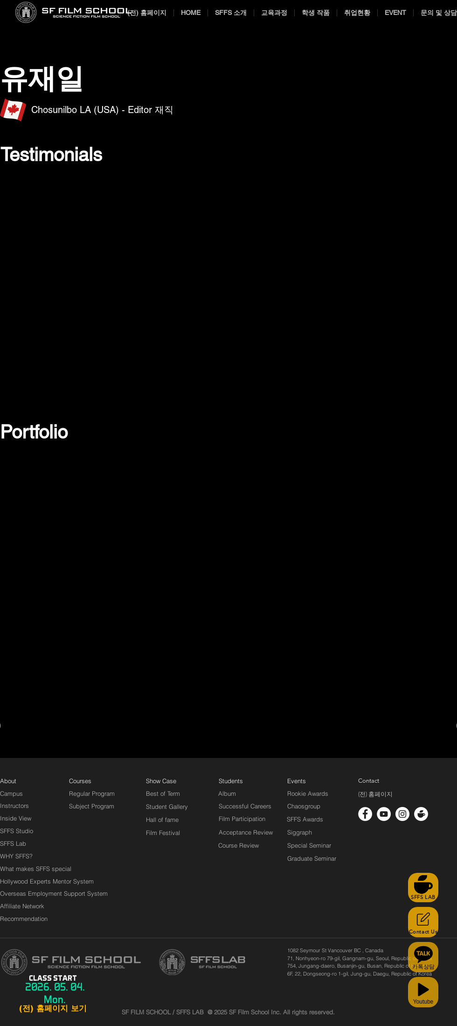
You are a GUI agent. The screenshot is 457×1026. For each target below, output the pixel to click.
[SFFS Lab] (13, 843)
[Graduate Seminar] (312, 858)
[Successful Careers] (245, 806)
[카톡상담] (423, 957)
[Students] (231, 780)
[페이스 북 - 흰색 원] (365, 814)
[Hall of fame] (162, 819)
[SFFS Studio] (16, 830)
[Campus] (11, 793)
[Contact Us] (423, 922)
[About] (8, 780)
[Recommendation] (24, 918)
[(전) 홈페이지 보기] (52, 1008)
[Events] (307, 780)
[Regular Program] (92, 793)
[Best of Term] (163, 793)
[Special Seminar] (309, 845)
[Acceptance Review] (247, 832)
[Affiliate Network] (24, 906)
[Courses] (91, 780)
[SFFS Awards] (305, 819)
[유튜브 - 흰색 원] (384, 814)
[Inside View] (16, 818)
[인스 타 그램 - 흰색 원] (402, 814)
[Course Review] (247, 845)
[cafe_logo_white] (421, 814)
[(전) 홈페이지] (375, 794)
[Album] (243, 793)
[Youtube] (423, 992)
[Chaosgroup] (304, 806)
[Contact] (369, 780)
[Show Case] (166, 780)
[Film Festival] (163, 832)
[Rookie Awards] (307, 793)
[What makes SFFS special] (35, 868)
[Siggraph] (299, 832)
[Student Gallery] (167, 806)
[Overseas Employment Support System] (54, 893)
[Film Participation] (242, 818)
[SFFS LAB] (423, 887)
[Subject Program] (91, 806)
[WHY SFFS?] (24, 856)
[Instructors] (14, 805)
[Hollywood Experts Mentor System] (47, 881)
